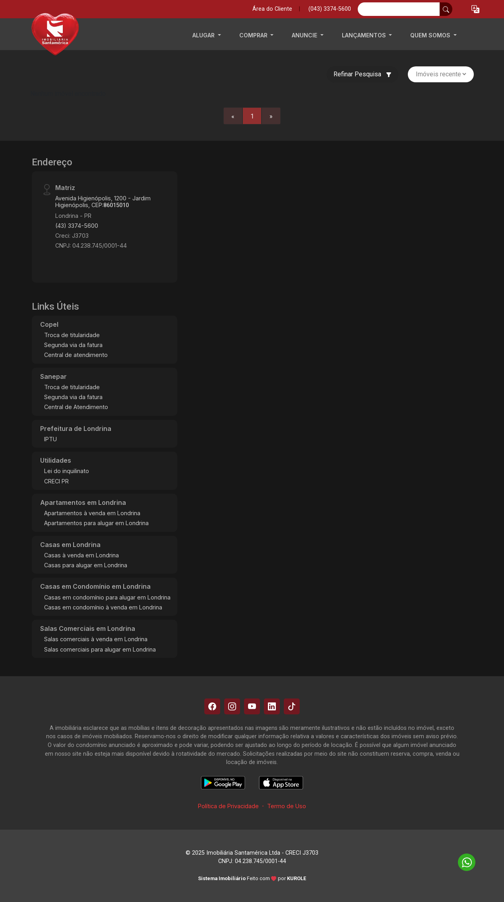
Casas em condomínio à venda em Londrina (103, 607)
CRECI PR (56, 481)
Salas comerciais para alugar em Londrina (100, 649)
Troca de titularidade (72, 335)
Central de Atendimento (76, 406)
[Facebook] (212, 706)
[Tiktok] (292, 706)
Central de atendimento (76, 354)
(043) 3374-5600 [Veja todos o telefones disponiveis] (329, 9)
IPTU (50, 439)
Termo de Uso (286, 806)
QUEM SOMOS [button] (431, 35)
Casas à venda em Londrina (81, 555)
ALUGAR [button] (204, 35)
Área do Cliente (272, 9)
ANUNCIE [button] (305, 35)
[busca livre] (446, 9)
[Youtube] (252, 706)
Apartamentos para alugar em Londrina (96, 523)
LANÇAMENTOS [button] (365, 35)
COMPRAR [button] (254, 35)
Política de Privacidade (228, 806)
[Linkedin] (272, 706)
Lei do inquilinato (66, 470)
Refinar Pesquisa (362, 74)
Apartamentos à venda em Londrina (92, 513)
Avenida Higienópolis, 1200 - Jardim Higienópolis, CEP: (103, 201)
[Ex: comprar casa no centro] (399, 9)
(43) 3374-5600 (76, 225)
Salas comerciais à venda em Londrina (95, 639)
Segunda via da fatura (73, 344)
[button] (475, 9)
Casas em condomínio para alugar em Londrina (107, 597)
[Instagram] (232, 706)
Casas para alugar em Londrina (85, 565)
